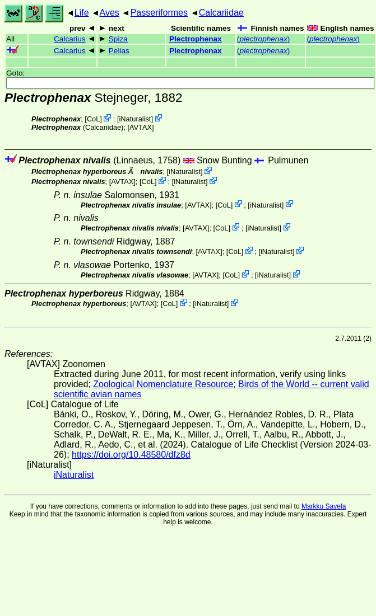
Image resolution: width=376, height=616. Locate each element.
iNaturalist (135, 119)
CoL (93, 119)
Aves (109, 12)
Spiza (118, 39)
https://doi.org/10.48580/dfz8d (131, 454)
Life (82, 12)
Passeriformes (159, 12)
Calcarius (70, 39)
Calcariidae (221, 12)
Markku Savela (323, 506)
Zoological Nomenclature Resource (163, 384)
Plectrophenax (195, 39)
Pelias (119, 50)
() (263, 39)
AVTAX (140, 127)
